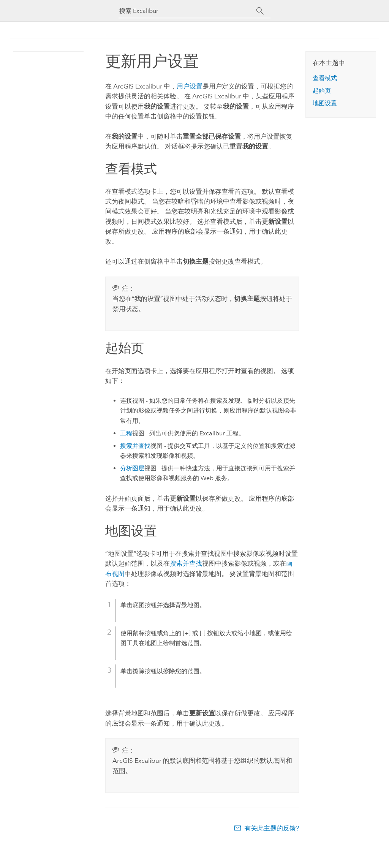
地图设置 (325, 103)
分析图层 (132, 468)
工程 (126, 433)
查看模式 (325, 78)
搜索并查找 (135, 445)
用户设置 (189, 86)
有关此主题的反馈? (271, 828)
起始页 (322, 90)
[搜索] (260, 11)
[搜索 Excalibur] (188, 11)
